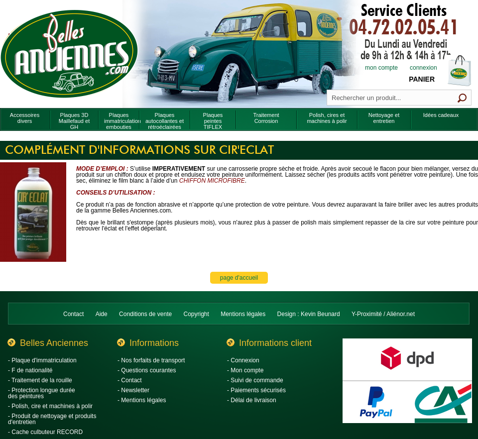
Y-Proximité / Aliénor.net (383, 314)
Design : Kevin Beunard (308, 314)
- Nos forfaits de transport (151, 360)
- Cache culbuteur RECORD (45, 432)
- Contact (130, 380)
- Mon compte (245, 370)
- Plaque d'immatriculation (42, 360)
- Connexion (243, 360)
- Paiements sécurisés (256, 390)
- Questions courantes (147, 370)
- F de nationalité (30, 370)
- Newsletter (133, 390)
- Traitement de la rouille (40, 380)
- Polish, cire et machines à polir (50, 406)
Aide (102, 314)
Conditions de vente (145, 314)
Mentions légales (243, 314)
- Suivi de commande (255, 380)
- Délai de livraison (251, 400)
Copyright (196, 314)
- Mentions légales (142, 400)
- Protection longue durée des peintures (41, 393)
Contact (73, 314)
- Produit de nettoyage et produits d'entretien (52, 419)
